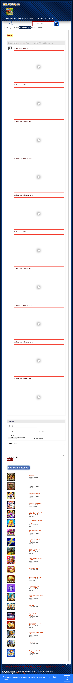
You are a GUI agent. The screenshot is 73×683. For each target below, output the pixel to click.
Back (9, 35)
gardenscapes (21, 43)
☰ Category (9, 27)
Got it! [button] (67, 678)
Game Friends (36, 28)
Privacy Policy (21, 673)
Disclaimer (39, 673)
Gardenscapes (25, 28)
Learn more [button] (7, 679)
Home (17, 28)
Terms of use (31, 673)
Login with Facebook (18, 468)
